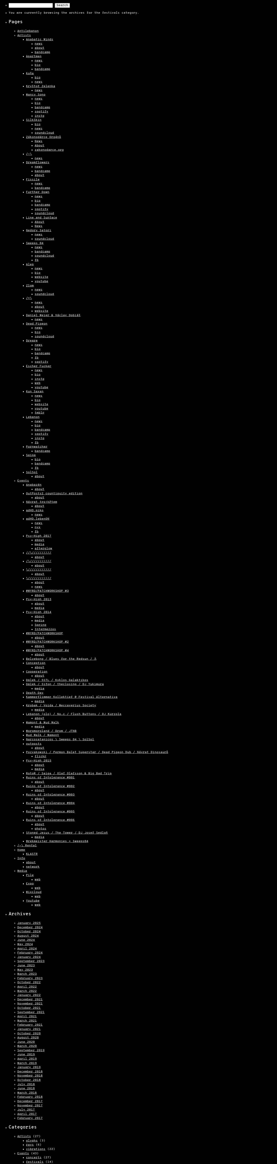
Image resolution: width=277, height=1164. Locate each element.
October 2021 (29, 1008)
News (38, 141)
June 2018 (26, 1088)
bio (37, 65)
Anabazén (34, 485)
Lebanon (33, 417)
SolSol (32, 472)
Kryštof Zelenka (40, 86)
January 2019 (29, 1067)
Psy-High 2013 (38, 599)
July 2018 (26, 1084)
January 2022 (29, 995)
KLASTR (32, 854)
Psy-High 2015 (38, 760)
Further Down (37, 192)
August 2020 (28, 1037)
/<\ (29, 298)
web (37, 383)
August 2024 (28, 936)
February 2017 (30, 1118)
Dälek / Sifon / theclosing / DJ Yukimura (65, 684)
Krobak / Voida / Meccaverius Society (61, 705)
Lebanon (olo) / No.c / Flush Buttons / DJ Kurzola (73, 714)
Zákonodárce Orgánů (43, 137)
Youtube (33, 900)
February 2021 (30, 1025)
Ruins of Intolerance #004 (50, 803)
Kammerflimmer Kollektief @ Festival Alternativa (72, 697)
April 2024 (27, 948)
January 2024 (29, 957)
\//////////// (38, 569)
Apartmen (34, 56)
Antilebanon (28, 31)
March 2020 (27, 1046)
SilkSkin (34, 120)
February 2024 (30, 952)
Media (22, 871)
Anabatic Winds (39, 39)
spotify (41, 111)
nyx (37, 527)
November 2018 (30, 1075)
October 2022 (29, 982)
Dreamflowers (37, 162)
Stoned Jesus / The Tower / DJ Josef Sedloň (67, 832)
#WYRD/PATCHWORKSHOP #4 (47, 650)
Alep (30, 264)
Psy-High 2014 (38, 612)
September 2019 (31, 1050)
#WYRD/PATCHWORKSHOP (44, 633)
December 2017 (30, 1101)
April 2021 (27, 1016)
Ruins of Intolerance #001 (50, 777)
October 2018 (29, 1080)
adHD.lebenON (37, 519)
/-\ (29, 154)
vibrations (35, 1149)
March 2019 (27, 1063)
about (39, 48)
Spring (40, 625)
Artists (24, 35)
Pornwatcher (36, 446)
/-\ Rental (27, 845)
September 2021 (31, 1012)
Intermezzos (45, 629)
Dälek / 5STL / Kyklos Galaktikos (57, 680)
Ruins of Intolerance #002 (50, 786)
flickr (40, 756)
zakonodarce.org (49, 150)
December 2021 (30, 999)
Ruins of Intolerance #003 (50, 794)
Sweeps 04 (34, 243)
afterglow (43, 548)
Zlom (30, 285)
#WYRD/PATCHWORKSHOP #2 (47, 641)
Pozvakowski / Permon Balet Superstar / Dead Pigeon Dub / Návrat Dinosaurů (97, 752)
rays (30, 1144)
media (39, 544)
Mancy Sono (35, 94)
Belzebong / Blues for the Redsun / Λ (61, 659)
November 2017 (30, 1105)
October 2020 (29, 1033)
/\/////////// (38, 561)
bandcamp (42, 52)
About (39, 145)
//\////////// (38, 553)
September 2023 (31, 961)
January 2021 (29, 1029)
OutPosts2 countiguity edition (54, 493)
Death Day (34, 693)
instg (39, 116)
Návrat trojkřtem (41, 502)
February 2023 (30, 978)
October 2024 (29, 931)
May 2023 (25, 970)
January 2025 (29, 923)
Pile (30, 875)
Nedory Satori (38, 230)
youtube (41, 281)
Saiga (31, 455)
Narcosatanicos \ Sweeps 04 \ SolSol (60, 739)
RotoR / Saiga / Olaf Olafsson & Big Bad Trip (69, 773)
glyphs (32, 1140)
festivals (34, 1162)
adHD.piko (34, 510)
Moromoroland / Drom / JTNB (51, 731)
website (41, 277)
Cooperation (36, 671)
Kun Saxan (34, 391)
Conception (35, 663)
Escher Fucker (38, 366)
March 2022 (27, 991)
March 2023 (27, 974)
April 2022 (27, 986)
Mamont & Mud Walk (42, 722)
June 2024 (26, 940)
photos (40, 828)
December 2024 (30, 927)
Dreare (32, 340)
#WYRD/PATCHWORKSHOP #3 (47, 591)
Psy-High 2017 (38, 536)
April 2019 (27, 1059)
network (33, 866)
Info (21, 858)
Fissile (33, 179)
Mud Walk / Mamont (42, 735)
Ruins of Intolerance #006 (50, 820)
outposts (34, 743)
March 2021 (27, 1020)
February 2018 (30, 1097)
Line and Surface (41, 217)
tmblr (39, 412)
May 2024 (25, 944)
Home (21, 850)
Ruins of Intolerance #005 (50, 811)
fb (37, 260)
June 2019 (26, 1054)
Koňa (30, 73)
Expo (30, 883)
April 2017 (27, 1114)
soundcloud (44, 132)
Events (23, 480)
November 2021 (30, 1003)
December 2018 (30, 1071)
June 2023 (26, 965)
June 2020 (26, 1042)
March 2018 (27, 1092)
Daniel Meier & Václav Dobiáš (53, 315)
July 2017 (26, 1109)
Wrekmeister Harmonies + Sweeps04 (57, 841)
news (38, 43)
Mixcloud (34, 892)
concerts (34, 1157)
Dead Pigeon (36, 323)
